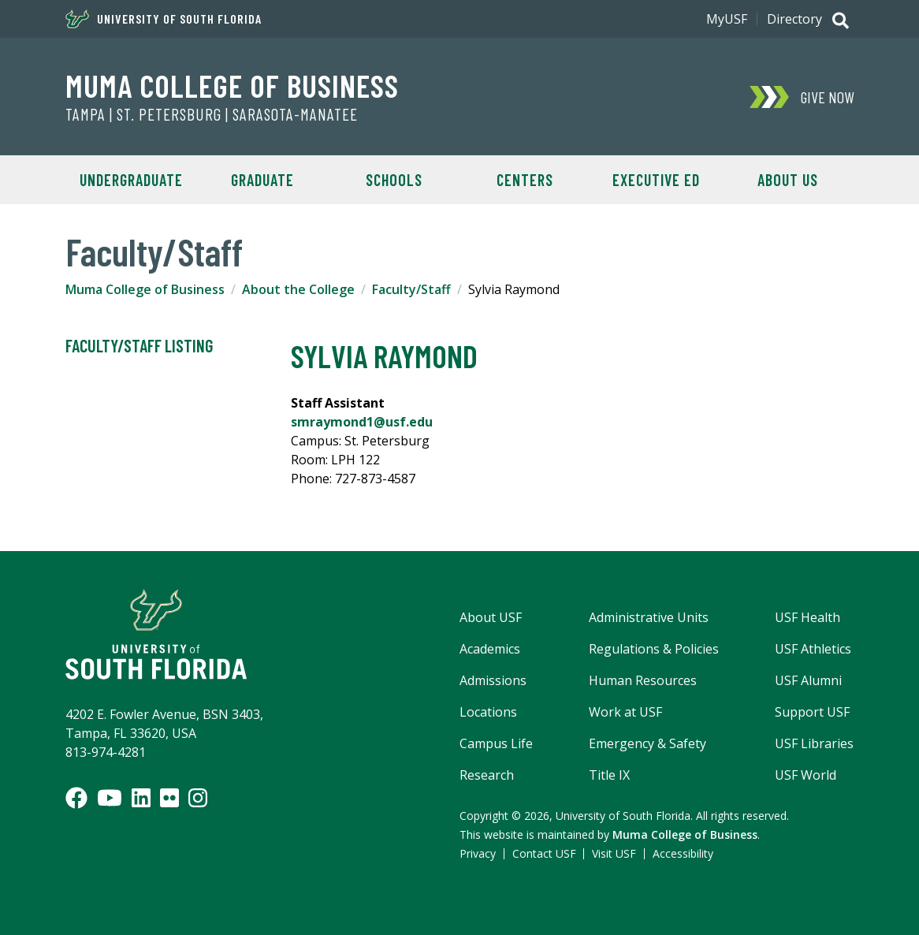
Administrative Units (649, 617)
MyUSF (726, 19)
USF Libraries (814, 743)
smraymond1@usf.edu (362, 421)
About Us (787, 179)
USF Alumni (808, 680)
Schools (394, 179)
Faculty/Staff (411, 289)
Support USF (812, 712)
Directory (794, 19)
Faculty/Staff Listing (139, 346)
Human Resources (643, 680)
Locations (488, 712)
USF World (805, 775)
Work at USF (625, 712)
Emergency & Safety (647, 743)
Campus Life (496, 743)
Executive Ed (656, 179)
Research (487, 775)
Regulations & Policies (654, 648)
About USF (491, 617)
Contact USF (544, 853)
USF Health (807, 617)
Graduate (262, 179)
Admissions (493, 680)
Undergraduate (131, 179)
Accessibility (683, 853)
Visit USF (614, 853)
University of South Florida (163, 19)
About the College (298, 289)
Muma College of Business (232, 85)
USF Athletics (813, 648)
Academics (490, 648)
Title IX (609, 775)
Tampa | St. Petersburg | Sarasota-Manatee (211, 114)
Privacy (478, 853)
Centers (525, 179)
